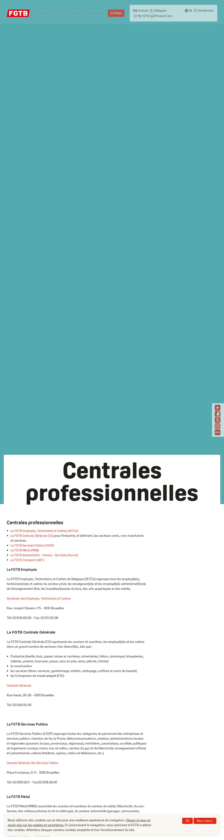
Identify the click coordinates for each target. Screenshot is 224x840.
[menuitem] (40, 12)
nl (190, 10)
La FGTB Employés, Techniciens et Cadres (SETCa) (46, 531)
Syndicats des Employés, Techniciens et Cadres (41, 598)
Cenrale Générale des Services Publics (34, 763)
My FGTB (175, 10)
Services (57, 12)
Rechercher (206, 10)
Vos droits (74, 12)
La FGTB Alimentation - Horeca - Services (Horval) (45, 555)
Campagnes (93, 12)
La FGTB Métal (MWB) (25, 550)
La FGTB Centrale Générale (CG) (32, 535)
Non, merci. (205, 821)
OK (187, 821)
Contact (140, 10)
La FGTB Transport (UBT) (28, 560)
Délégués (157, 10)
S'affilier (114, 12)
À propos (40, 12)
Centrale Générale (19, 685)
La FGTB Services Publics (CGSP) (33, 545)
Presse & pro (143, 14)
